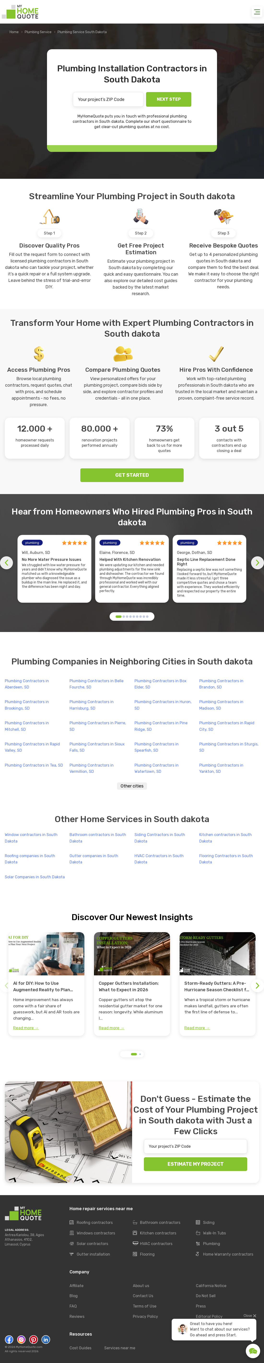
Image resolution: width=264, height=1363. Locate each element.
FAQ (73, 1306)
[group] (46, 984)
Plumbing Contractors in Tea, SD (34, 765)
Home (14, 32)
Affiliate (76, 1285)
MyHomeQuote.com (29, 1347)
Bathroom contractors (156, 1222)
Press (201, 1306)
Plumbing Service (38, 32)
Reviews (77, 1316)
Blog (74, 1296)
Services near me (119, 1348)
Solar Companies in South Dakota (35, 877)
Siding (205, 1222)
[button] (119, 616)
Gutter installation (90, 1254)
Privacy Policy (145, 1316)
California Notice (211, 1285)
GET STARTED (132, 475)
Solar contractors (89, 1243)
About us (141, 1285)
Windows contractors (92, 1233)
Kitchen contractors (154, 1233)
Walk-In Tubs (211, 1233)
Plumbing (208, 1243)
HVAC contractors (152, 1243)
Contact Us (143, 1296)
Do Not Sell (206, 1296)
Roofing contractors (91, 1222)
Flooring (144, 1254)
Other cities (132, 786)
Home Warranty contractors (224, 1254)
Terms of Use (144, 1306)
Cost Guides (80, 1348)
